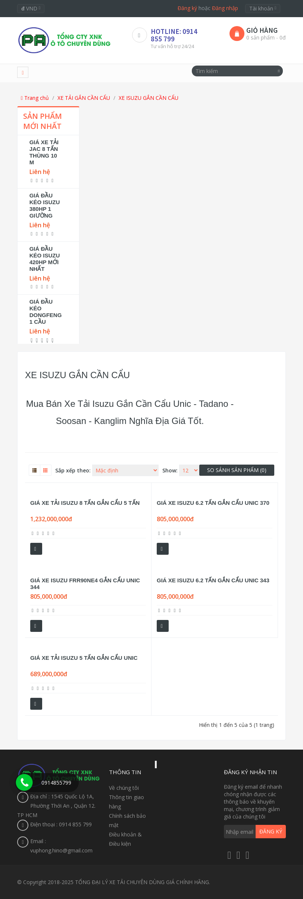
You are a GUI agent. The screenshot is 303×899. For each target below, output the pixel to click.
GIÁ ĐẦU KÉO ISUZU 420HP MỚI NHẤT (44, 259)
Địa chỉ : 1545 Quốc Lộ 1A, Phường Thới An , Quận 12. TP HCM (56, 806)
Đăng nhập (225, 8)
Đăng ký (187, 8)
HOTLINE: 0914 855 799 (174, 35)
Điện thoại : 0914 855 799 (61, 824)
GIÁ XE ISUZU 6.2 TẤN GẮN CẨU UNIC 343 (213, 580)
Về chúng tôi (124, 787)
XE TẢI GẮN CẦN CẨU (83, 97)
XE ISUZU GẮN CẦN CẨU (148, 97)
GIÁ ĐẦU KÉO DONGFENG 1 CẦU (45, 311)
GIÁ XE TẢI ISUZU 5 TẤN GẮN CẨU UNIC (84, 658)
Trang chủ (35, 97)
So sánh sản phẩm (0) (236, 470)
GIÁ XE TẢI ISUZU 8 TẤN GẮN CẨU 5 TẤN (85, 503)
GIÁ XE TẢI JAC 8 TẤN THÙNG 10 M (44, 152)
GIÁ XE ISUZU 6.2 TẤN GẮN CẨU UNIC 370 (213, 503)
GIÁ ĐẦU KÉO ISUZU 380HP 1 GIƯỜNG (44, 205)
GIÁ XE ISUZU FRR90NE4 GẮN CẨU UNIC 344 (85, 583)
